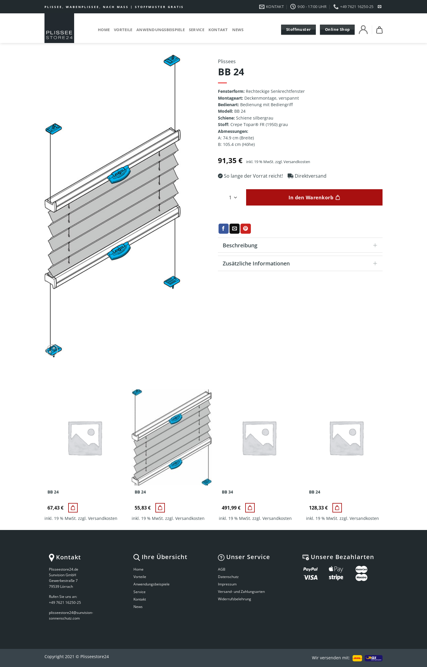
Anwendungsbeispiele (160, 29)
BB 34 (227, 492)
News (238, 29)
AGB (221, 569)
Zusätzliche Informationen (302, 263)
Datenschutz (228, 576)
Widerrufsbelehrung (234, 598)
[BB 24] (73, 507)
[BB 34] (250, 507)
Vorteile (123, 29)
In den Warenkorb (311, 197)
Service (196, 29)
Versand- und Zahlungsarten (241, 591)
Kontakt (218, 29)
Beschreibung (302, 245)
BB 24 (53, 492)
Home (104, 29)
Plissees (227, 61)
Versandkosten (296, 161)
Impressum (227, 584)
